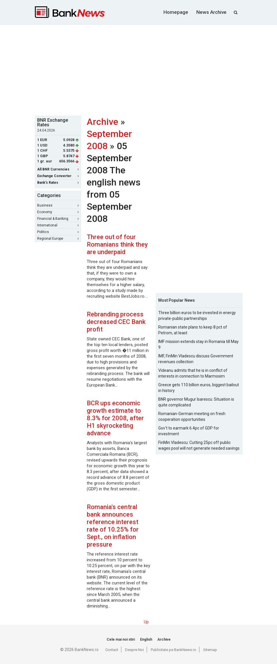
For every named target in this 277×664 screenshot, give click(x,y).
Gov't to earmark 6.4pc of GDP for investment (188, 431)
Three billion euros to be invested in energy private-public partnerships (197, 315)
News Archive (211, 12)
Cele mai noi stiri (121, 639)
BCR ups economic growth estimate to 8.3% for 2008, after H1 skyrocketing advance (115, 418)
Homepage (175, 12)
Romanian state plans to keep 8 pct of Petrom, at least (192, 330)
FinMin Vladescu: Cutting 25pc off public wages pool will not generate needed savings (199, 445)
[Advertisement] (156, 69)
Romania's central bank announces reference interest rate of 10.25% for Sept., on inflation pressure (113, 525)
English (146, 639)
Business (58, 205)
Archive (102, 121)
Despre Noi (134, 650)
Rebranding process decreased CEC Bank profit (116, 322)
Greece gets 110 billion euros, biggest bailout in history (198, 387)
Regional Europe (58, 239)
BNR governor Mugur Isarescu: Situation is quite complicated (196, 402)
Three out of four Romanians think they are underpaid (117, 244)
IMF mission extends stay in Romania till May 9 (198, 344)
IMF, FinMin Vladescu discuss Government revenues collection (195, 359)
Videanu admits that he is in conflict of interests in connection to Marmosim (192, 373)
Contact (111, 650)
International (58, 225)
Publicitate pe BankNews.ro (173, 650)
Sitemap (210, 650)
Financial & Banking (58, 219)
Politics (58, 232)
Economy (58, 212)
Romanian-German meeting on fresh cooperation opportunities (191, 416)
